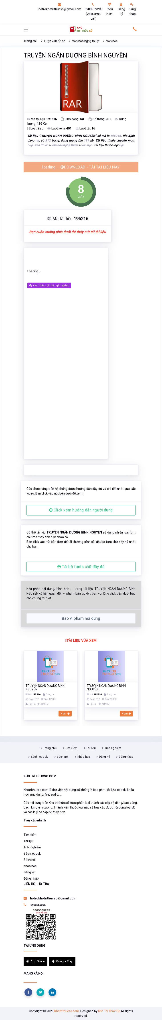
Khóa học (83, 756)
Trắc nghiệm (113, 748)
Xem (65, 713)
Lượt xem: (59, 128)
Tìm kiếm (71, 748)
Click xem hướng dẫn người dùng (81, 510)
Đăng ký (121, 9)
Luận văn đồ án (54, 41)
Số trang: (100, 119)
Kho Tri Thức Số (109, 1011)
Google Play (62, 961)
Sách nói (63, 756)
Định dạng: (72, 119)
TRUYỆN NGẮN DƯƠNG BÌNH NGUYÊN (75, 55)
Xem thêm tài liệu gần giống (49, 285)
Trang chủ (31, 41)
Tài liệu (91, 748)
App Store (35, 961)
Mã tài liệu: (42, 119)
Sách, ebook (39, 756)
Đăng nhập (132, 9)
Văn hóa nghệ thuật (85, 41)
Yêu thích (109, 9)
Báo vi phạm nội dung (81, 618)
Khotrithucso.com (66, 1011)
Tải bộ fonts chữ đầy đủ (81, 566)
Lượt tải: (85, 128)
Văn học (111, 41)
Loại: (35, 128)
